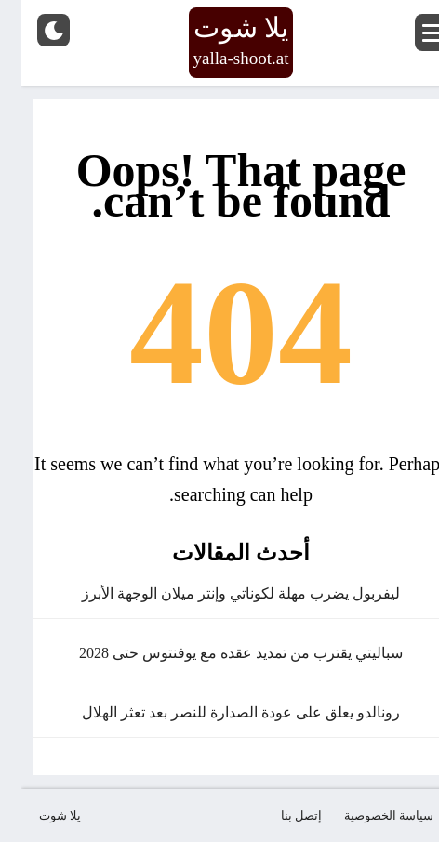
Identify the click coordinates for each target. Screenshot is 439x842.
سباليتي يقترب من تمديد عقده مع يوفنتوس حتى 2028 (219, 653)
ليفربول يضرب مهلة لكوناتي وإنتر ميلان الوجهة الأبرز (219, 593)
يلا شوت (39, 815)
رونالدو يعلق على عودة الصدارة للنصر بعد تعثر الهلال (219, 712)
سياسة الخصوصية (367, 815)
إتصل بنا (279, 815)
